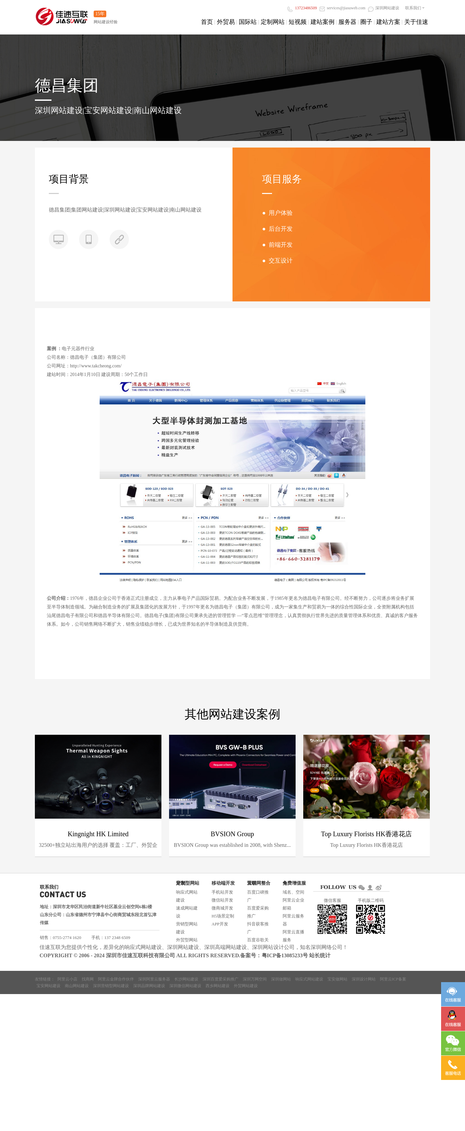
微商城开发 (222, 908)
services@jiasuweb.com (342, 8)
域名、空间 (293, 892)
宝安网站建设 (48, 985)
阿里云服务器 (293, 919)
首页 (207, 22)
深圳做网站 (281, 979)
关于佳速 (416, 22)
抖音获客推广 (258, 927)
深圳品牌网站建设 (149, 985)
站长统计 (319, 955)
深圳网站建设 (383, 8)
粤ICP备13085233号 (285, 955)
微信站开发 (222, 900)
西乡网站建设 (218, 985)
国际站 (248, 22)
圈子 (366, 22)
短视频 (298, 22)
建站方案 (388, 22)
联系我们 (413, 8)
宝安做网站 (337, 979)
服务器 (347, 22)
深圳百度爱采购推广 (220, 979)
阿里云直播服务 (293, 935)
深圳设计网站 (364, 979)
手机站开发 (222, 892)
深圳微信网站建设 (185, 985)
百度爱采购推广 (258, 912)
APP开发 (220, 923)
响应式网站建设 (187, 896)
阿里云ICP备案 (393, 979)
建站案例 (322, 22)
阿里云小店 (67, 979)
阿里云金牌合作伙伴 (116, 979)
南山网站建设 (77, 985)
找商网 (88, 979)
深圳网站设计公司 (273, 947)
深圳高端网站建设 (225, 947)
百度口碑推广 (258, 896)
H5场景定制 (223, 915)
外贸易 (226, 22)
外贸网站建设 (246, 985)
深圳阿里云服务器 (154, 979)
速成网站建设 (187, 912)
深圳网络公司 (326, 947)
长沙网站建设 (186, 979)
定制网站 (273, 22)
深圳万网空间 (255, 979)
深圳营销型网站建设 (111, 985)
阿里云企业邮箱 (293, 904)
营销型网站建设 (187, 927)
